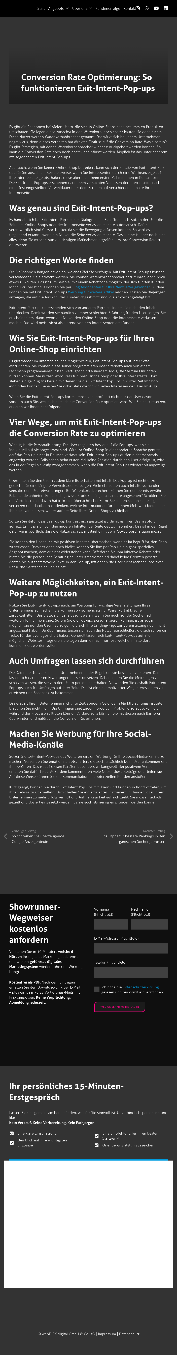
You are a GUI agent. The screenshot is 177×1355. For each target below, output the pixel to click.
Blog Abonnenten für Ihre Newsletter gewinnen (111, 287)
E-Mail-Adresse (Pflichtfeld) (116, 938)
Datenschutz (129, 1334)
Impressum (107, 1334)
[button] (67, 8)
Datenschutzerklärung (141, 987)
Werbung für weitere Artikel (91, 292)
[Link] (138, 8)
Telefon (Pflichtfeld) (110, 962)
